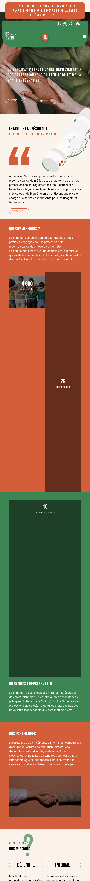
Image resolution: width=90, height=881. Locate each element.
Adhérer (44, 101)
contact (13, 100)
